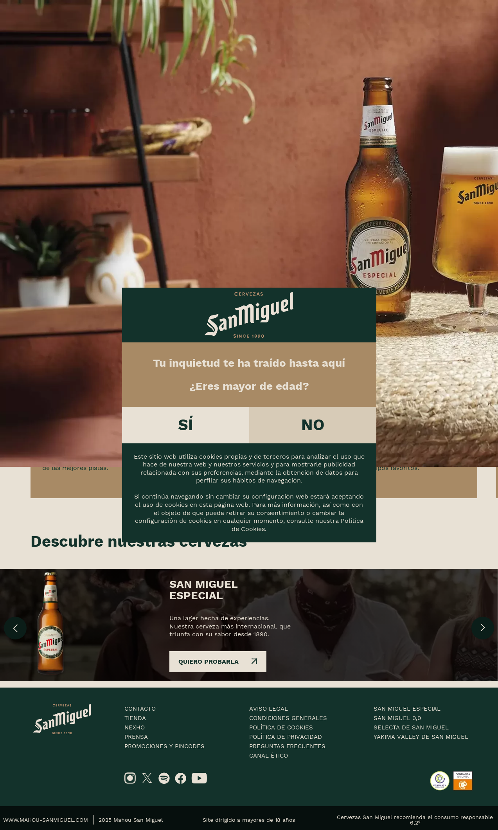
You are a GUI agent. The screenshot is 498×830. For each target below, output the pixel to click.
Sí (185, 425)
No (312, 425)
